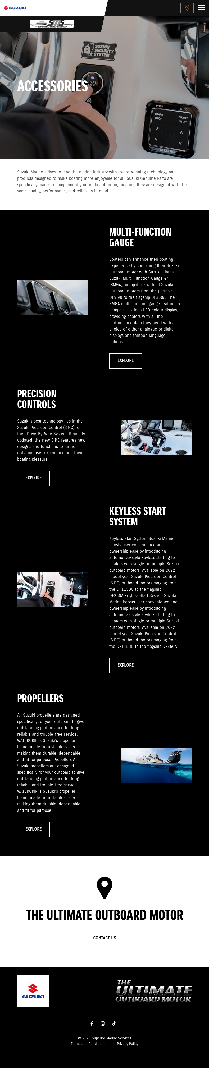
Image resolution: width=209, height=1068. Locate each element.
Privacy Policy (127, 1044)
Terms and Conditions (88, 1044)
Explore (125, 361)
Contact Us (104, 938)
